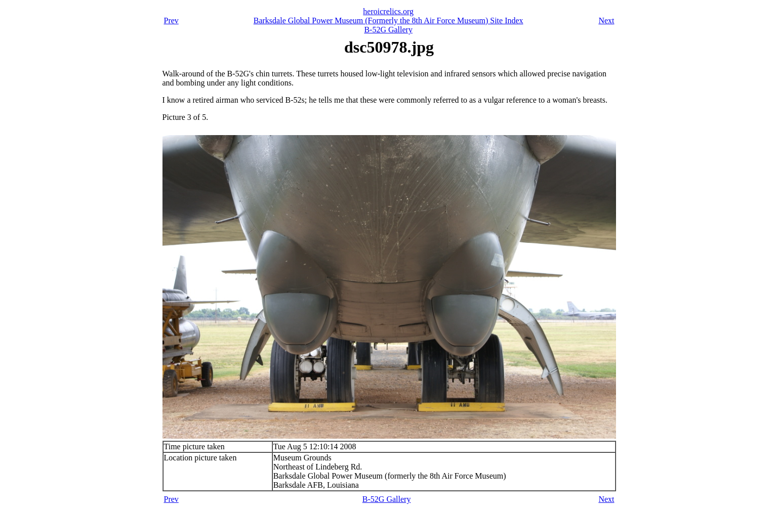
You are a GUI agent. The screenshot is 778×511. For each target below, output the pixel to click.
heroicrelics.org (388, 11)
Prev (171, 20)
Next (606, 20)
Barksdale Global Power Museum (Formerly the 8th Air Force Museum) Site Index (388, 20)
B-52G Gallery (388, 29)
